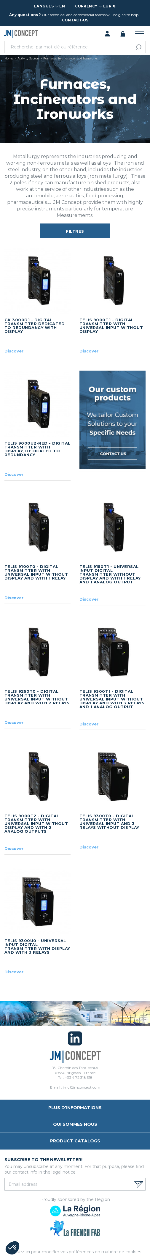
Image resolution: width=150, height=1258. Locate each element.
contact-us (75, 20)
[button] (12, 1248)
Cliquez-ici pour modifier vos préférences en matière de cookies (75, 1251)
